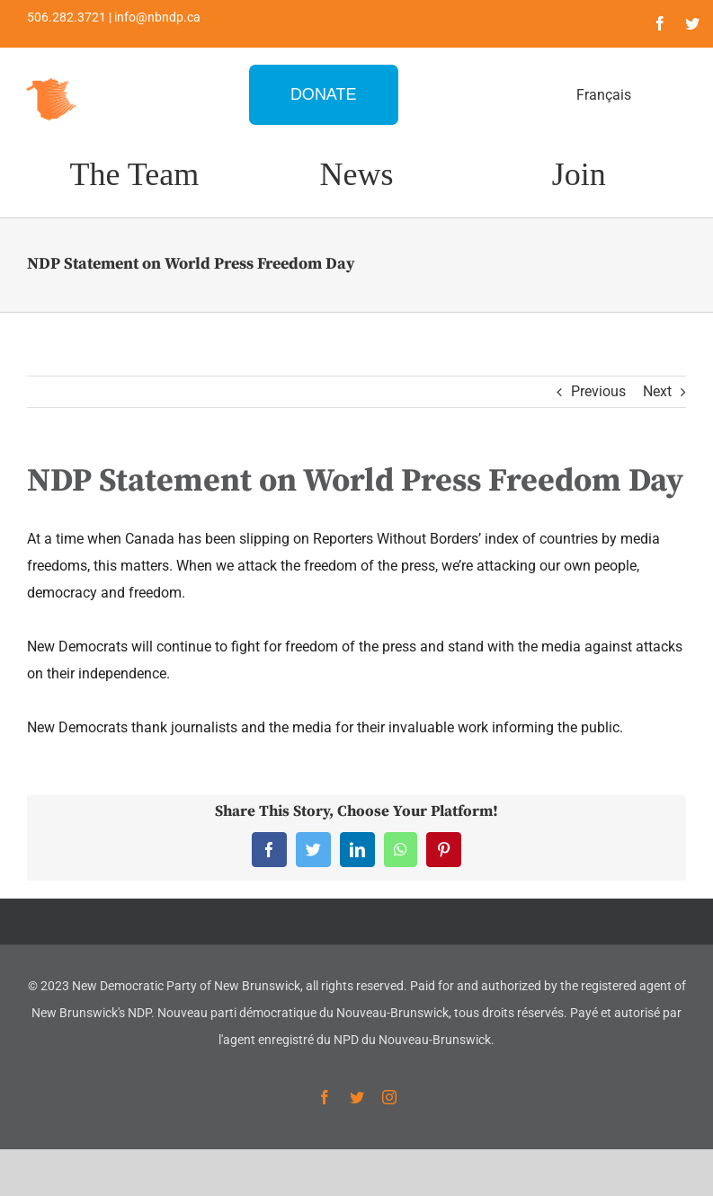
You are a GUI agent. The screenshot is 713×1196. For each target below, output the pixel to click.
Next (657, 391)
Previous (598, 391)
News (356, 174)
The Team (134, 174)
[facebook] (660, 23)
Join (579, 174)
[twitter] (692, 23)
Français (603, 94)
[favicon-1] (52, 75)
